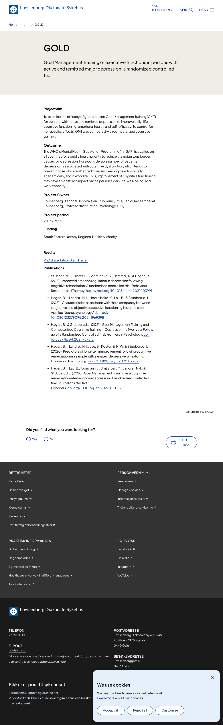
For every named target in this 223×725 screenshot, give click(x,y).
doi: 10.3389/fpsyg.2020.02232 (113, 361)
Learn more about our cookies (120, 698)
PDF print (185, 442)
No (52, 439)
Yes (34, 439)
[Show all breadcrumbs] (26, 24)
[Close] (213, 677)
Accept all (111, 710)
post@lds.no (17, 650)
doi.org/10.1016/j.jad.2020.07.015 (94, 388)
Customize (169, 710)
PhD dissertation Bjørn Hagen (66, 260)
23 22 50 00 (17, 635)
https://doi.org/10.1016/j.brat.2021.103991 (119, 290)
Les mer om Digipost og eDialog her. (34, 693)
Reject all (140, 710)
